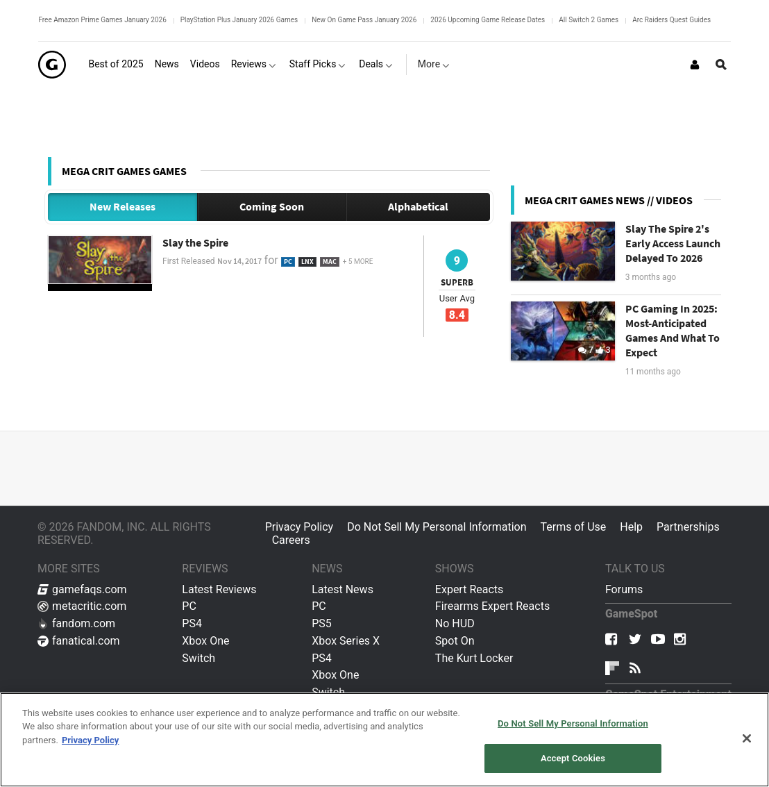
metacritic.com (81, 606)
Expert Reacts (469, 589)
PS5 (322, 623)
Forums (624, 589)
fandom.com (76, 623)
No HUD (455, 623)
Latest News (342, 589)
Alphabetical (418, 206)
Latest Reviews (219, 589)
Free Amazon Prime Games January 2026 (102, 20)
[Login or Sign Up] (694, 64)
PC (189, 606)
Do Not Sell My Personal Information (436, 526)
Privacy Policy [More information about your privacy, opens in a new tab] (90, 740)
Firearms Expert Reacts (492, 606)
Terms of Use (574, 526)
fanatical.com (78, 640)
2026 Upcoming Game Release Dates (487, 20)
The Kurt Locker (474, 658)
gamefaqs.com (82, 589)
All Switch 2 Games (588, 20)
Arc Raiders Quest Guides (671, 20)
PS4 (192, 623)
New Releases (122, 206)
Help (631, 526)
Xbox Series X (346, 640)
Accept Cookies (573, 758)
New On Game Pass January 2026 (364, 20)
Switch (198, 658)
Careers (291, 540)
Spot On (455, 640)
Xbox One (205, 640)
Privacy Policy (299, 526)
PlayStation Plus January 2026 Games (239, 20)
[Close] (747, 738)
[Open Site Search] (721, 64)
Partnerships (688, 526)
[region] (384, 740)
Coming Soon (271, 206)
